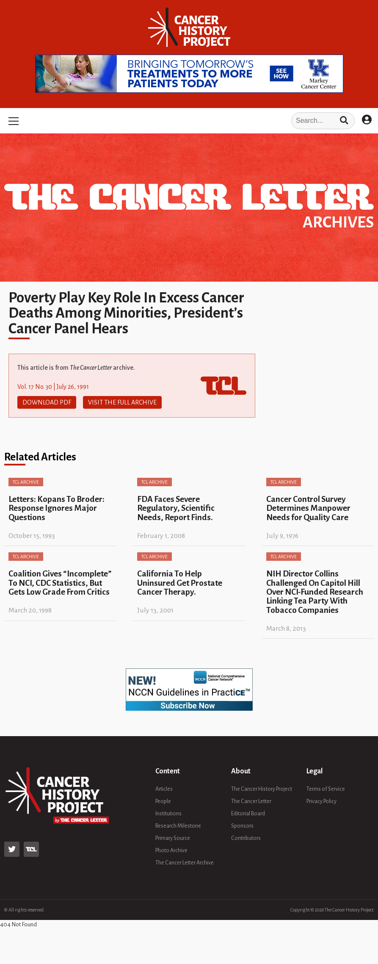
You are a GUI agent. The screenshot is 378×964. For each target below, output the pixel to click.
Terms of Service (325, 789)
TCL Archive (26, 482)
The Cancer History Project (261, 789)
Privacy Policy (321, 801)
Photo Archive (171, 850)
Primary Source (172, 838)
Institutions (168, 814)
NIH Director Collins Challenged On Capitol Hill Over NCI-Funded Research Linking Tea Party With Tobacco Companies (314, 591)
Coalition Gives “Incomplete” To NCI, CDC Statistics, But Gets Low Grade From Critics (59, 582)
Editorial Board (248, 814)
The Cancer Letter (251, 801)
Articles (164, 789)
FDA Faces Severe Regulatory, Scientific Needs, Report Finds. (176, 508)
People (163, 801)
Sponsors (242, 826)
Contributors (246, 838)
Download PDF (46, 402)
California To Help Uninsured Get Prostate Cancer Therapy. (179, 582)
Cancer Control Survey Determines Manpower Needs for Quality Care (308, 508)
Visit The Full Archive (122, 402)
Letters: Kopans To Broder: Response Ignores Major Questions (56, 508)
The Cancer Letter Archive (184, 863)
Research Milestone (178, 826)
